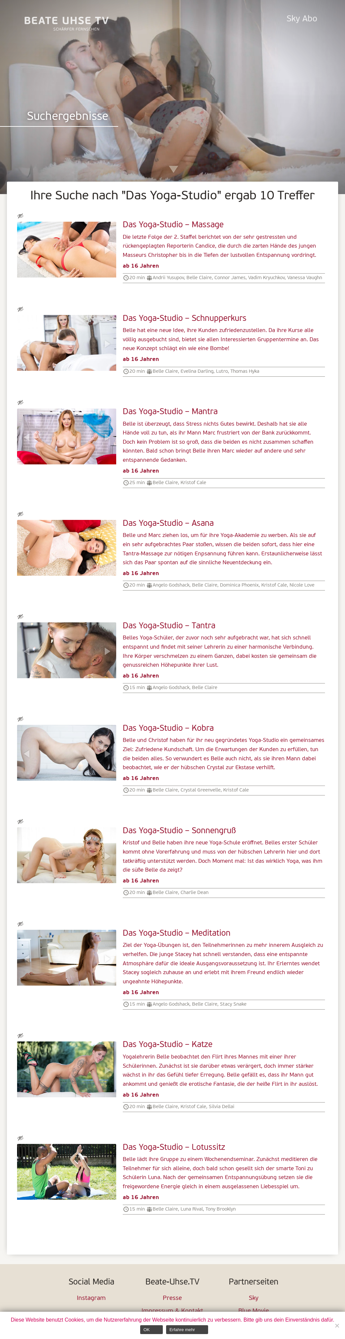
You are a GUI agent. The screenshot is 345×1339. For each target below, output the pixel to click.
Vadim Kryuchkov (266, 277)
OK (146, 1329)
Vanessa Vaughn (304, 277)
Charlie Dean (194, 892)
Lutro (222, 371)
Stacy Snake (233, 1004)
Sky (253, 1298)
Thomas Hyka (244, 371)
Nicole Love (302, 585)
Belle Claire (199, 277)
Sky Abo (302, 19)
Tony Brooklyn (220, 1209)
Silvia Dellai (221, 1106)
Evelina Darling (197, 371)
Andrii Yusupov (168, 277)
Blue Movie (253, 1311)
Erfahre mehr (182, 1329)
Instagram (91, 1298)
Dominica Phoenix (239, 585)
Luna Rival (192, 1209)
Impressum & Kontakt (172, 1311)
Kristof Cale (193, 482)
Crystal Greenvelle (201, 790)
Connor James (230, 277)
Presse (172, 1298)
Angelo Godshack (171, 585)
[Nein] (337, 1325)
